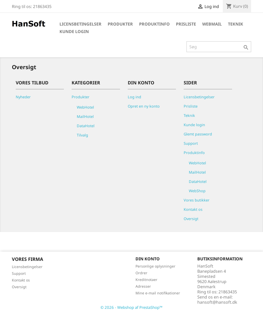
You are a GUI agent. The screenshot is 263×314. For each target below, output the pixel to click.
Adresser (143, 286)
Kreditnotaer (146, 279)
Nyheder (23, 96)
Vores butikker (196, 200)
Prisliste (186, 24)
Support (191, 143)
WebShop (197, 190)
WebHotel (85, 107)
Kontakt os (193, 209)
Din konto (147, 259)
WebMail (212, 24)
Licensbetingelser (80, 24)
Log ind (134, 96)
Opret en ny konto (144, 106)
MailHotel (85, 116)
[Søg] (218, 46)
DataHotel (86, 125)
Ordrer (141, 272)
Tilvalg (82, 135)
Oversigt (191, 218)
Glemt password (198, 134)
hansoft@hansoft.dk (217, 302)
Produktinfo (154, 24)
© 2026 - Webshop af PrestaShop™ (131, 307)
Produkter (120, 24)
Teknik (235, 24)
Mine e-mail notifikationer (157, 293)
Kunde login (74, 31)
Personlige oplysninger (155, 266)
